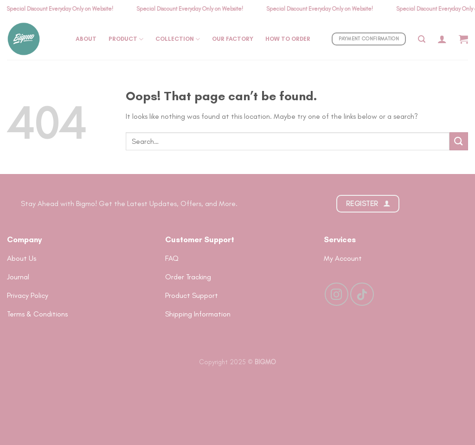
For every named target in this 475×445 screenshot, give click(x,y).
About (86, 38)
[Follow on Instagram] (336, 294)
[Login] (442, 39)
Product (126, 39)
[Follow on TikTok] (361, 294)
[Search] (421, 39)
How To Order (287, 38)
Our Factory (232, 38)
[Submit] (458, 141)
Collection (177, 39)
